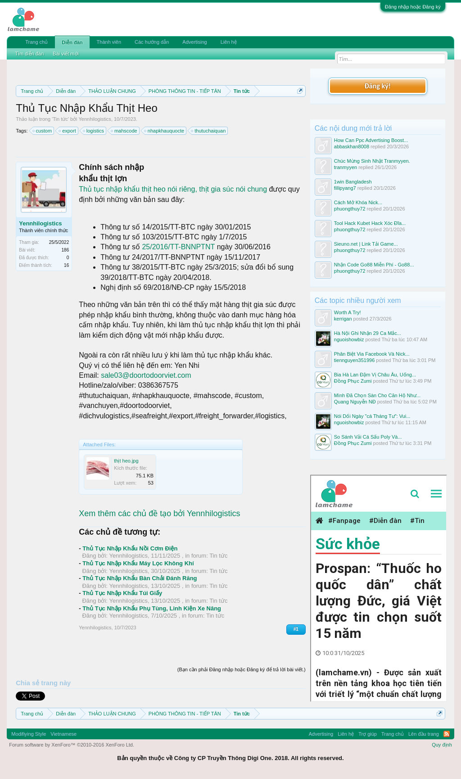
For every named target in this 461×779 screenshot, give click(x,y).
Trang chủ (36, 42)
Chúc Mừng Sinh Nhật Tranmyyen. (372, 161)
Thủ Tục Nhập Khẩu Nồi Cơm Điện (129, 548)
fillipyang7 (345, 188)
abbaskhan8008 (351, 146)
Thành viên (109, 42)
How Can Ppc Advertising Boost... (371, 140)
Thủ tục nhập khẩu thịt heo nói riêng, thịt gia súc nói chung (174, 189)
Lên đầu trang (423, 734)
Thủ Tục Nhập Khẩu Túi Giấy (122, 593)
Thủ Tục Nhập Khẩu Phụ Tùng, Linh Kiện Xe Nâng (151, 608)
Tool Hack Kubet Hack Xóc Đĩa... (370, 223)
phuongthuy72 (350, 208)
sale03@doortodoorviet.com (146, 375)
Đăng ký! (378, 86)
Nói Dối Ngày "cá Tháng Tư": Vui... (372, 416)
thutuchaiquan (209, 131)
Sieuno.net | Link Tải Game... (366, 244)
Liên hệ (229, 42)
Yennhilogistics (95, 119)
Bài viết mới (66, 53)
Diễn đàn (72, 42)
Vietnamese (63, 734)
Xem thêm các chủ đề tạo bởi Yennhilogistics (159, 513)
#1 (296, 629)
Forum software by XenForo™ (71, 744)
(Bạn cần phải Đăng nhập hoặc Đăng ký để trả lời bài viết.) (241, 669)
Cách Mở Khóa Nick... (358, 202)
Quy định (442, 744)
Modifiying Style (28, 734)
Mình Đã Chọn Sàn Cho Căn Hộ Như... (377, 395)
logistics (94, 131)
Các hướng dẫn (152, 42)
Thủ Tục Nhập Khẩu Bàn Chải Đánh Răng (139, 578)
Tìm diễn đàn (29, 53)
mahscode (124, 131)
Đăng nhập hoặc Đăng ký (413, 6)
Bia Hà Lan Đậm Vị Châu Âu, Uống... (375, 374)
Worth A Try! (347, 312)
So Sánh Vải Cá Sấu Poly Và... (368, 437)
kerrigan (343, 318)
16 (66, 265)
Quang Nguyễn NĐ (355, 401)
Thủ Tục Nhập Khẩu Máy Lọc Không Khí (138, 563)
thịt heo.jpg (126, 460)
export (67, 131)
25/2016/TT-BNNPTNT (178, 247)
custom (42, 131)
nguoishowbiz (349, 339)
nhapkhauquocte (164, 131)
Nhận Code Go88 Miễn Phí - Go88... (374, 264)
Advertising (194, 42)
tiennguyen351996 (354, 360)
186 (65, 249)
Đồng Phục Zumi (353, 381)
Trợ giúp (367, 734)
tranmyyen (345, 167)
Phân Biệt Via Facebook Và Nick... (372, 354)
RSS (446, 734)
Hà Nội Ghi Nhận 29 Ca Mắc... (367, 333)
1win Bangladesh (353, 181)
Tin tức (60, 119)
